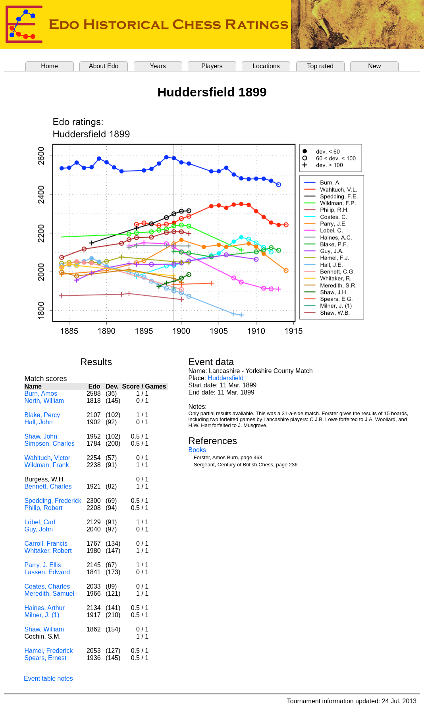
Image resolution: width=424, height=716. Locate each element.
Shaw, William (44, 629)
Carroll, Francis (45, 543)
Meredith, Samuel (49, 593)
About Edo (104, 66)
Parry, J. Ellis (42, 565)
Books (197, 450)
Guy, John (38, 529)
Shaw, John (40, 436)
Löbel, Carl (39, 522)
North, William (44, 400)
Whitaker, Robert (47, 550)
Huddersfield (225, 378)
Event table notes (48, 678)
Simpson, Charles (49, 443)
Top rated (320, 66)
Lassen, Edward (47, 572)
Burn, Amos (40, 393)
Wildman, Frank (46, 465)
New (374, 66)
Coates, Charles (47, 586)
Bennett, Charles (47, 486)
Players (211, 66)
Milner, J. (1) (41, 615)
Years (158, 66)
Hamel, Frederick (48, 650)
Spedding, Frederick (52, 500)
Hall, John (38, 422)
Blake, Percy (42, 415)
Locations (266, 66)
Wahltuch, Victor (47, 457)
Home (49, 66)
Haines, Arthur (44, 607)
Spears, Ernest (45, 657)
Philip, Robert (43, 507)
